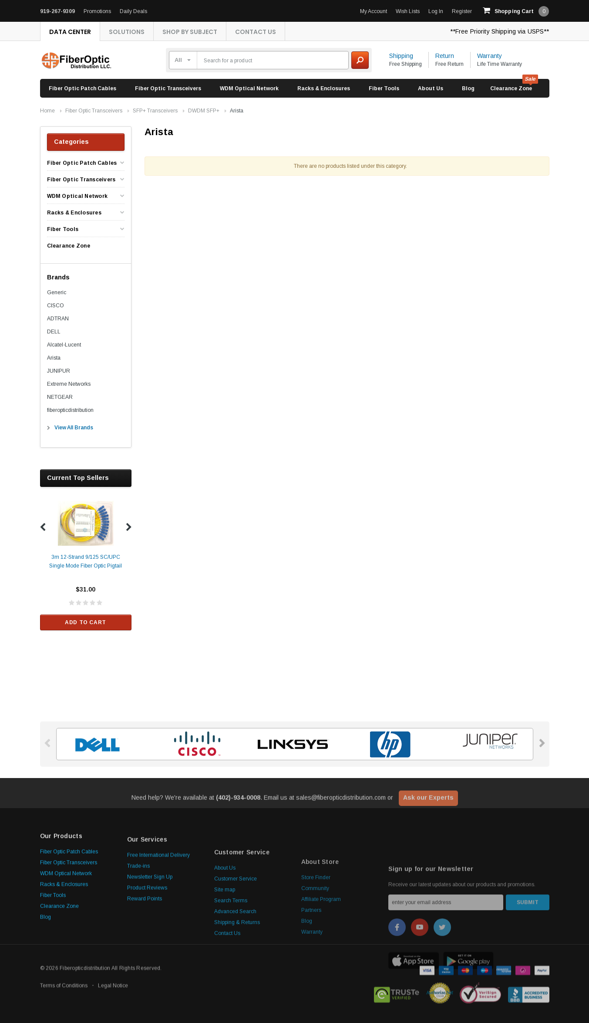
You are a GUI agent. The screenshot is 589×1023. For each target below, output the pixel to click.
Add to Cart (85, 622)
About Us (430, 88)
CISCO (55, 305)
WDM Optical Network (249, 88)
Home (47, 111)
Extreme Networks (69, 384)
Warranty (489, 55)
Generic (56, 292)
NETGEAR (60, 397)
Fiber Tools (384, 88)
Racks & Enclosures (323, 88)
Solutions (127, 31)
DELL (54, 332)
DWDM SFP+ (203, 111)
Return (444, 55)
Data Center (70, 31)
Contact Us (255, 31)
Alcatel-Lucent (64, 345)
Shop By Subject (189, 31)
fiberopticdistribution (70, 410)
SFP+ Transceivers (155, 111)
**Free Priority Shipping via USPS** (499, 31)
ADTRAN (58, 319)
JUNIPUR (58, 371)
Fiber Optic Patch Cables (82, 88)
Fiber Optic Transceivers (168, 88)
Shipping (401, 55)
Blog (468, 88)
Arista (236, 111)
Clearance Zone (511, 88)
